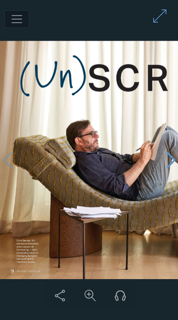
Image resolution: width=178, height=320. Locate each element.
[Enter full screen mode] (159, 16)
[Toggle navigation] (16, 19)
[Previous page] (7, 160)
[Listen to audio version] (120, 295)
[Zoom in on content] (90, 295)
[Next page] (171, 160)
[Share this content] (59, 295)
